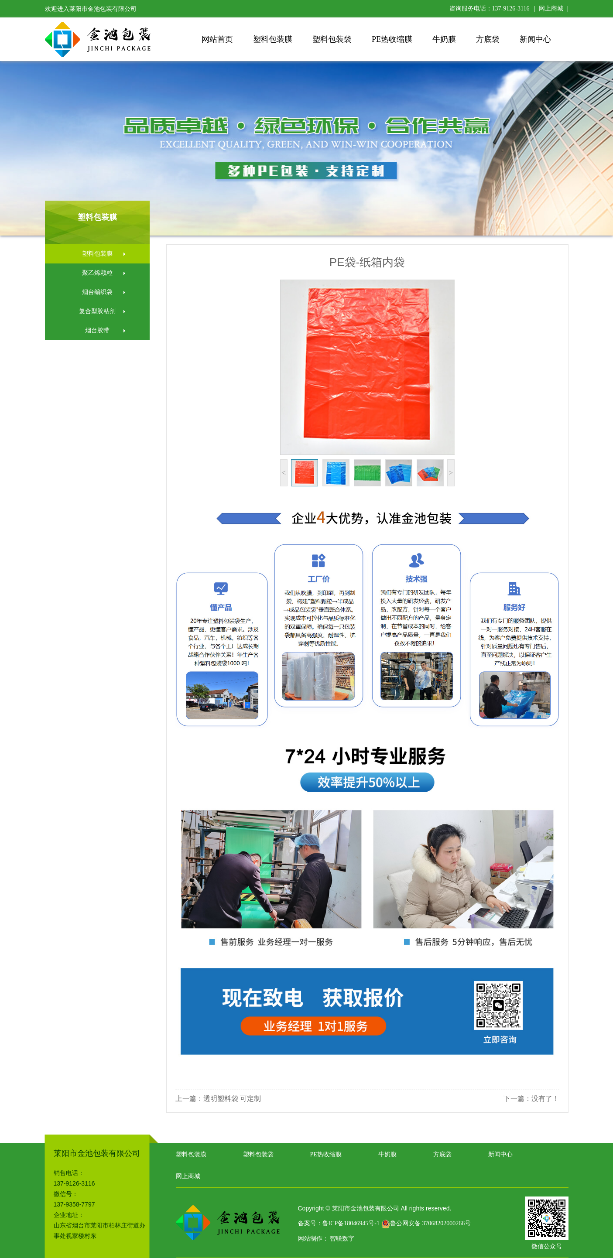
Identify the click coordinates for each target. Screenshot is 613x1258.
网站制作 (310, 1238)
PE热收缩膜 (392, 39)
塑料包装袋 (332, 39)
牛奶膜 (444, 39)
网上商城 (551, 8)
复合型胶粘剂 (97, 311)
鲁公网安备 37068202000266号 (426, 1223)
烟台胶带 (97, 330)
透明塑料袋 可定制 (232, 1098)
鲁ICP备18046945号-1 (351, 1223)
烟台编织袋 (97, 292)
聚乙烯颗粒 (97, 273)
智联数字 (342, 1238)
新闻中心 (535, 39)
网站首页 (217, 39)
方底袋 (488, 39)
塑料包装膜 (272, 39)
